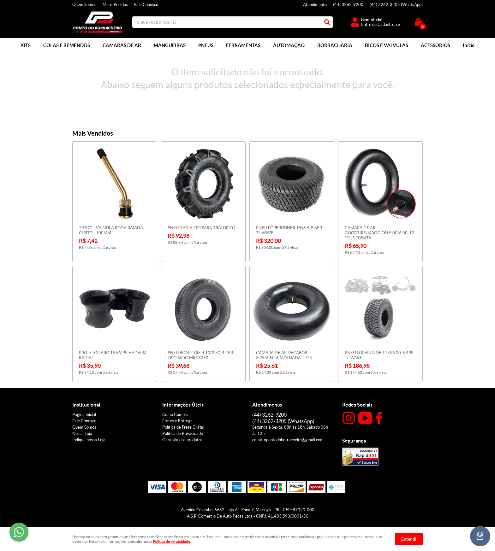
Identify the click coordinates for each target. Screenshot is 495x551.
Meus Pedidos (115, 4)
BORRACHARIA (334, 45)
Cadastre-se (389, 24)
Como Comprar (176, 414)
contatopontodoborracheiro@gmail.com (288, 439)
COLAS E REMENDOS (66, 45)
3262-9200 (348, 4)
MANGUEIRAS (170, 45)
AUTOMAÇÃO (289, 45)
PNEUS (205, 45)
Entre (366, 24)
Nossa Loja (82, 433)
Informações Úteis (183, 404)
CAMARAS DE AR (122, 45)
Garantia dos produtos (182, 439)
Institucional (86, 404)
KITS (26, 45)
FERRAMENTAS (243, 45)
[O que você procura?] (327, 22)
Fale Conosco (146, 4)
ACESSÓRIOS (435, 45)
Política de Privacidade (182, 433)
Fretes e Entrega (177, 421)
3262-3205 (396, 4)
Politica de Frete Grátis (183, 427)
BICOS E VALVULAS (386, 45)
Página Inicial (84, 414)
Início (469, 45)
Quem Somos (84, 4)
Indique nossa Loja (88, 439)
